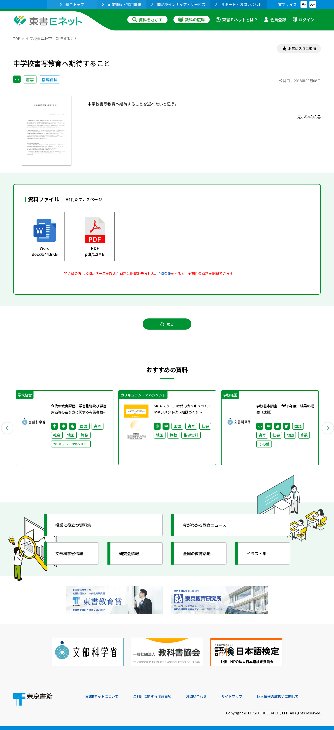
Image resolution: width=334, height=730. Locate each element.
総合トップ (72, 4)
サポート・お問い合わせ (238, 4)
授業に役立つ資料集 (77, 530)
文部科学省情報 (72, 559)
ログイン (303, 20)
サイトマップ (247, 696)
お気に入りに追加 (299, 49)
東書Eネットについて (104, 696)
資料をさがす (147, 20)
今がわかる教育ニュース (208, 530)
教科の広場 (191, 20)
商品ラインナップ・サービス (178, 4)
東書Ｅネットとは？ (237, 20)
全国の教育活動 (199, 559)
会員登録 (275, 20)
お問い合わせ (208, 696)
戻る (167, 327)
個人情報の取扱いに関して (297, 696)
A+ (312, 4)
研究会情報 (131, 559)
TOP (17, 38)
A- (304, 4)
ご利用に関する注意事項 (160, 696)
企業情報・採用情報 (121, 4)
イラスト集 (259, 559)
